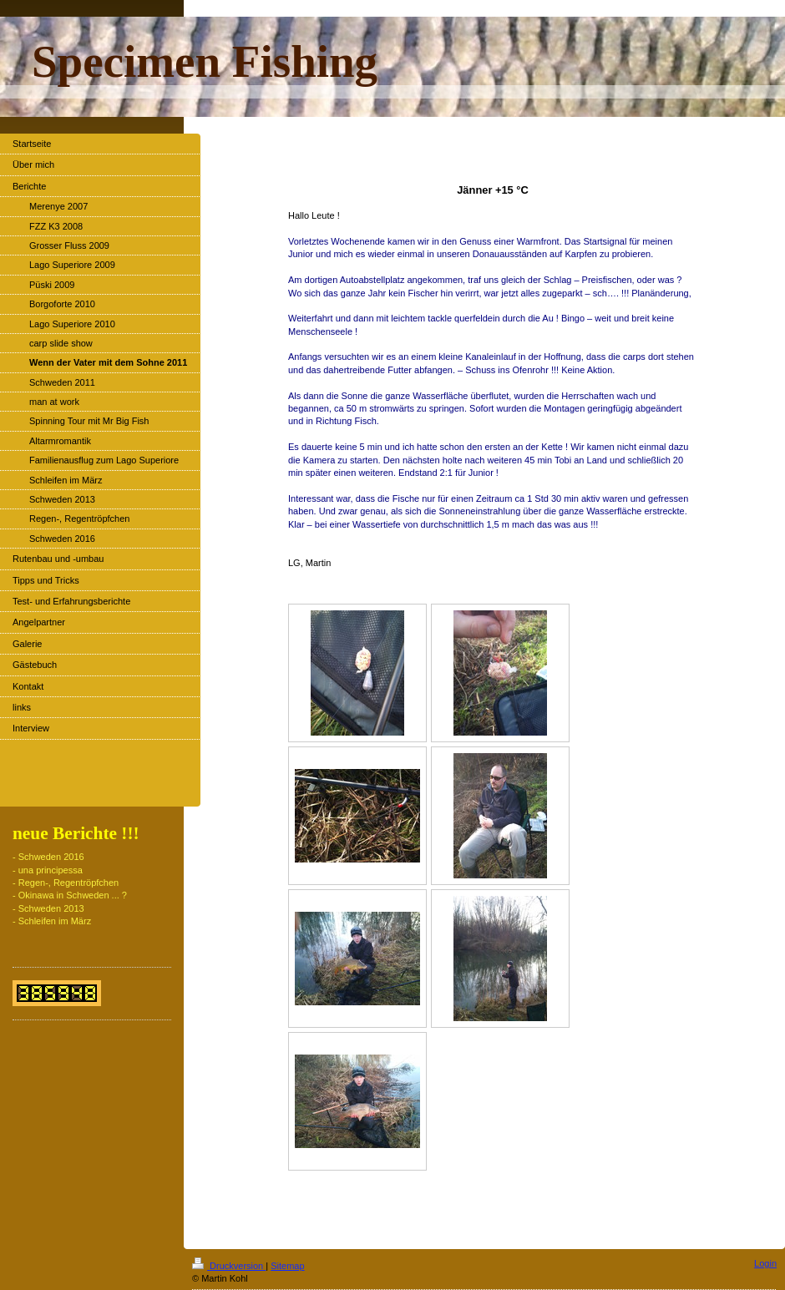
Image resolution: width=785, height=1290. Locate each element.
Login (765, 1263)
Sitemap (287, 1266)
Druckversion (229, 1266)
